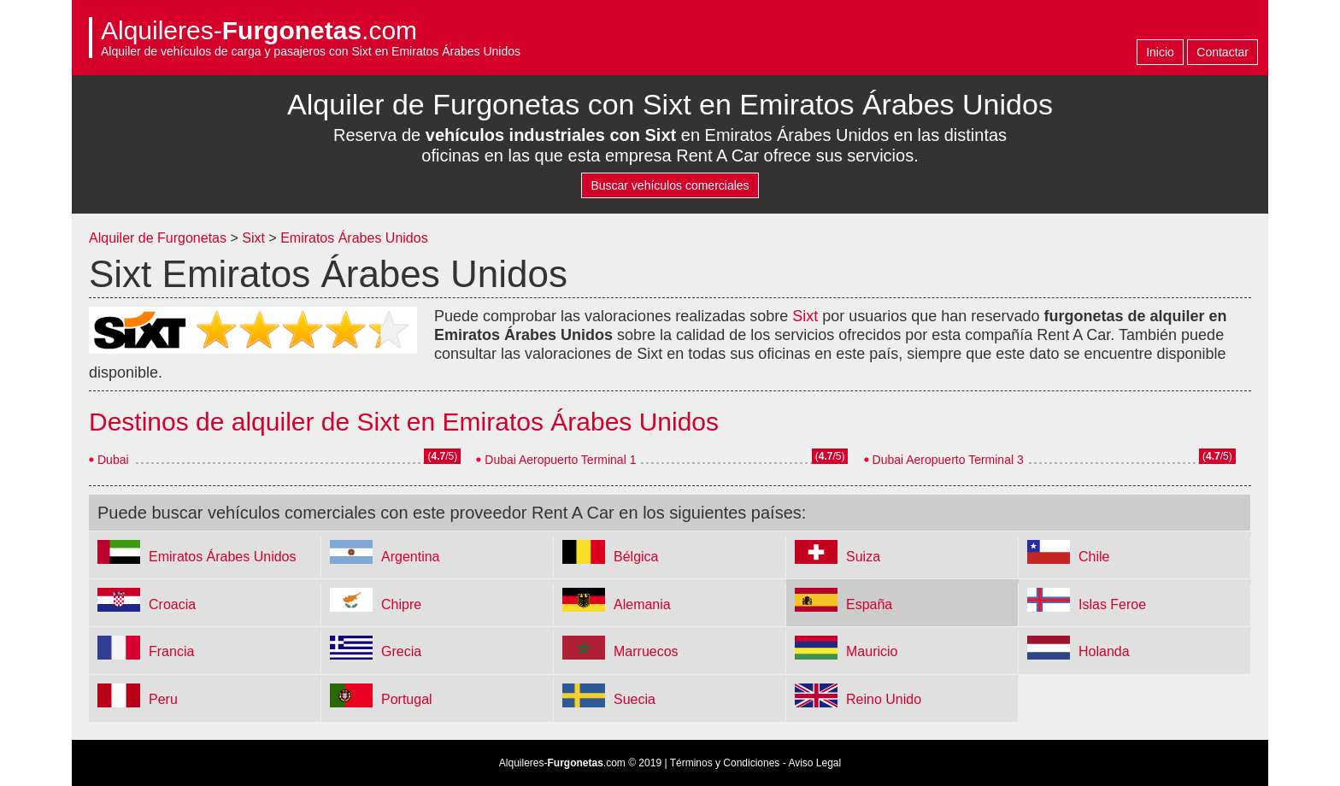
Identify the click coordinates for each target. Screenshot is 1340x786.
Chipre (401, 604)
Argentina (410, 556)
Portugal (406, 699)
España (869, 604)
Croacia (172, 604)
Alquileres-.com (259, 30)
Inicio (1160, 52)
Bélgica (636, 556)
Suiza (863, 556)
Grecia (401, 651)
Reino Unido (883, 699)
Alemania (642, 604)
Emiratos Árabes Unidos (354, 238)
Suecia (634, 699)
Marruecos (646, 651)
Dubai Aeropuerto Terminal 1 (560, 459)
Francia (171, 651)
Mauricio (871, 651)
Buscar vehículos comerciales (670, 185)
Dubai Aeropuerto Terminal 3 (948, 459)
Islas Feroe (1112, 604)
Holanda (1104, 651)
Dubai (113, 459)
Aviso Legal (814, 763)
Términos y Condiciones (725, 763)
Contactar (1222, 52)
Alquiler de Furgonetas (157, 238)
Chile (1093, 556)
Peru (163, 699)
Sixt (253, 238)
